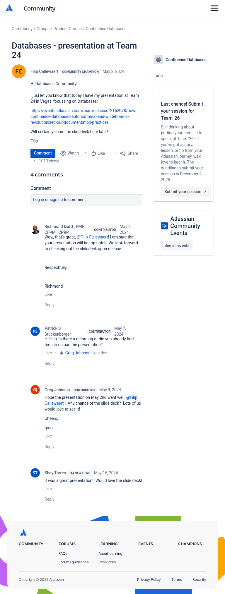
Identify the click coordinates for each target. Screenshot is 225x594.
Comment (43, 153)
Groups (43, 28)
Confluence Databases (106, 28)
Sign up (56, 199)
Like (48, 294)
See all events (176, 245)
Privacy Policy (149, 579)
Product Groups (68, 28)
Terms (176, 579)
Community (40, 8)
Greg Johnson (78, 353)
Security (199, 579)
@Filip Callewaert (92, 237)
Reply (49, 305)
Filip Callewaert (44, 71)
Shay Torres (55, 473)
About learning (110, 553)
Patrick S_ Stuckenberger (58, 331)
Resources (107, 562)
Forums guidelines (73, 562)
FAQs (63, 553)
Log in (38, 199)
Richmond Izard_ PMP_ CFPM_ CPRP (65, 229)
